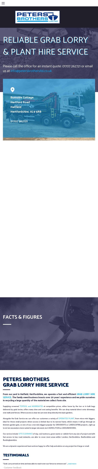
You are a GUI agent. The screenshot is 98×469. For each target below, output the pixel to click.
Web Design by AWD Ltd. (85, 465)
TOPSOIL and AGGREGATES (31, 338)
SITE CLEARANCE (26, 366)
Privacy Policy (7, 453)
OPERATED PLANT (66, 350)
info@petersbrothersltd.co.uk (27, 69)
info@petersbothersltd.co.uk (24, 423)
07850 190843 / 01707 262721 (24, 419)
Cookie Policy (19, 453)
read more (72, 395)
